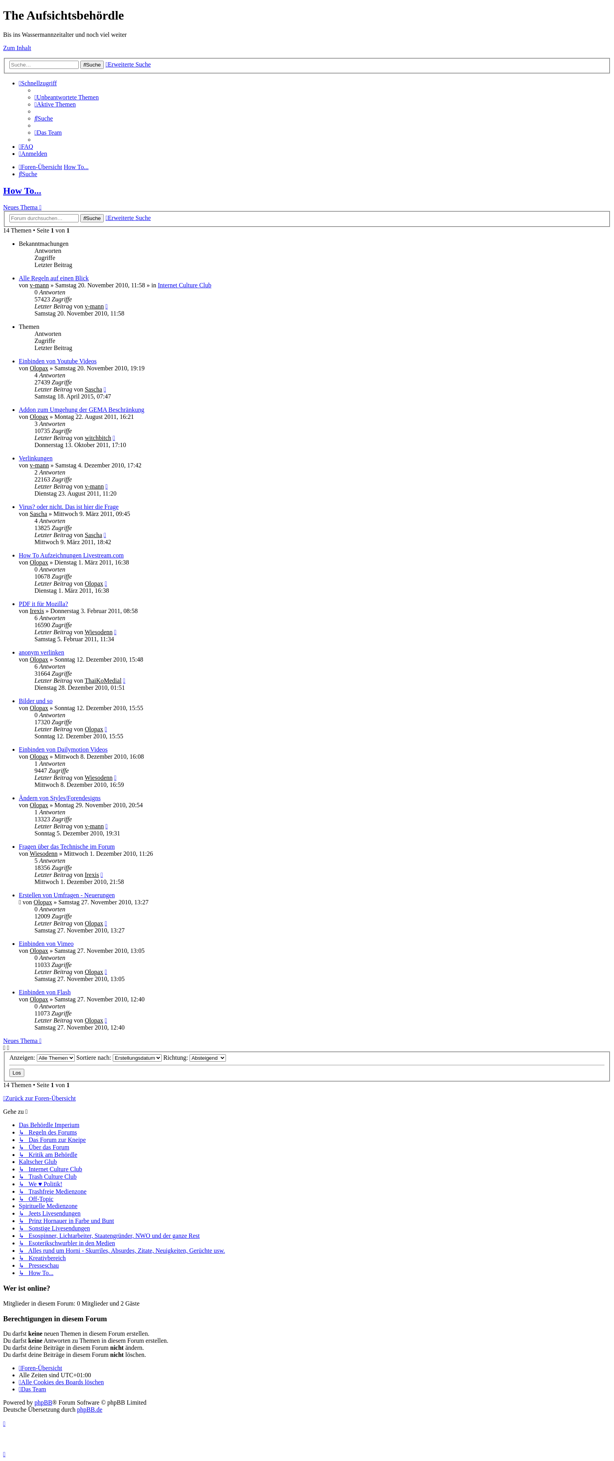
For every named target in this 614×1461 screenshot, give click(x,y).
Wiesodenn (98, 632)
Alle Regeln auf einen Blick (54, 278)
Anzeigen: (42, 1057)
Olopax (39, 368)
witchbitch (98, 438)
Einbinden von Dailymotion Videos (63, 749)
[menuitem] (66, 97)
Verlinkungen (35, 458)
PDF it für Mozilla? (43, 604)
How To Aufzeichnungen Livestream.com (71, 555)
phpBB (43, 1402)
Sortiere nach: (119, 1057)
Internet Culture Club (184, 285)
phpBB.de (89, 1409)
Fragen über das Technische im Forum (67, 846)
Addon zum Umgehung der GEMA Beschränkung (81, 409)
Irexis (37, 611)
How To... (22, 191)
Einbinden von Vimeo (46, 943)
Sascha (93, 389)
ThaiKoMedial (103, 680)
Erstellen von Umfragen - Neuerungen (67, 895)
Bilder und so (35, 701)
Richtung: (194, 1057)
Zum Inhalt (17, 48)
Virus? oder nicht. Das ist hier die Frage (69, 506)
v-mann (39, 285)
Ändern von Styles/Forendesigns (60, 798)
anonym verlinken (41, 652)
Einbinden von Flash (44, 992)
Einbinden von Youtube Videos (58, 361)
